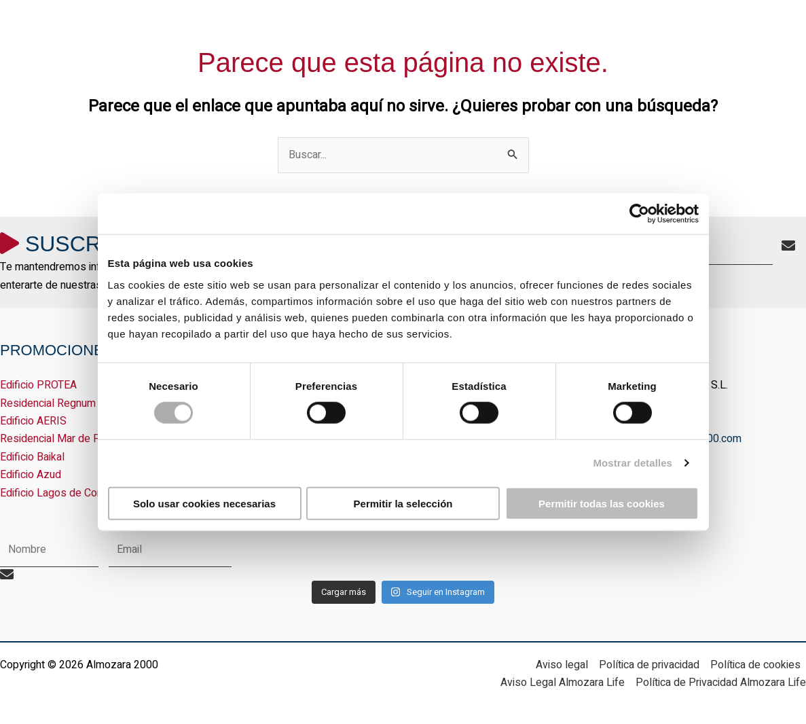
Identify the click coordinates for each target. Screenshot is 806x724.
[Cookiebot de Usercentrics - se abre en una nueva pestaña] (639, 214)
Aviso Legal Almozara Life (562, 682)
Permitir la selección (403, 503)
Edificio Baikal (32, 457)
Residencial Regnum (48, 403)
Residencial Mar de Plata (58, 439)
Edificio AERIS (33, 421)
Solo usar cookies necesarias (204, 503)
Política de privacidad (649, 665)
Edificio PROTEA (38, 385)
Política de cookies (755, 665)
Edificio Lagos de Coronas (62, 493)
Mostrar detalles (632, 463)
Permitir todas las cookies (601, 503)
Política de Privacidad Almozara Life (721, 682)
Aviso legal (562, 665)
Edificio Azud (30, 475)
